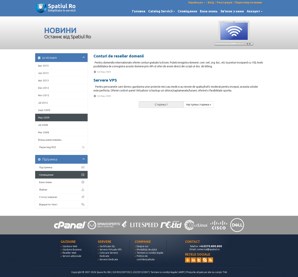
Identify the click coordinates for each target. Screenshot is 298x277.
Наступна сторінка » (198, 104)
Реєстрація (224, 2)
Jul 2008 (43, 124)
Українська (196, 2)
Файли (61, 189)
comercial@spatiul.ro (208, 249)
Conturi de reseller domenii (119, 56)
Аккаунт (254, 11)
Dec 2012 (43, 87)
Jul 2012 (43, 102)
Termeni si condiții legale (150, 253)
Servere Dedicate (109, 259)
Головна (138, 11)
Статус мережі (61, 197)
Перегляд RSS (61, 147)
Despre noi (142, 246)
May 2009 (43, 117)
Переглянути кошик (248, 2)
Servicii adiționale (72, 256)
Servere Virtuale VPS (110, 249)
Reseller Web (69, 253)
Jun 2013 (43, 73)
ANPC (182, 272)
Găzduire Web (70, 246)
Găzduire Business (72, 249)
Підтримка (61, 167)
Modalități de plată (147, 249)
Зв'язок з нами (232, 11)
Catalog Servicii (161, 11)
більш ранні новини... (50, 139)
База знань (209, 11)
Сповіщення (187, 11)
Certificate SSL (107, 246)
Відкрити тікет (61, 204)
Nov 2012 (43, 95)
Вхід (211, 2)
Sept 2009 (44, 110)
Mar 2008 (43, 132)
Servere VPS (105, 80)
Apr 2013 (43, 80)
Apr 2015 (43, 65)
